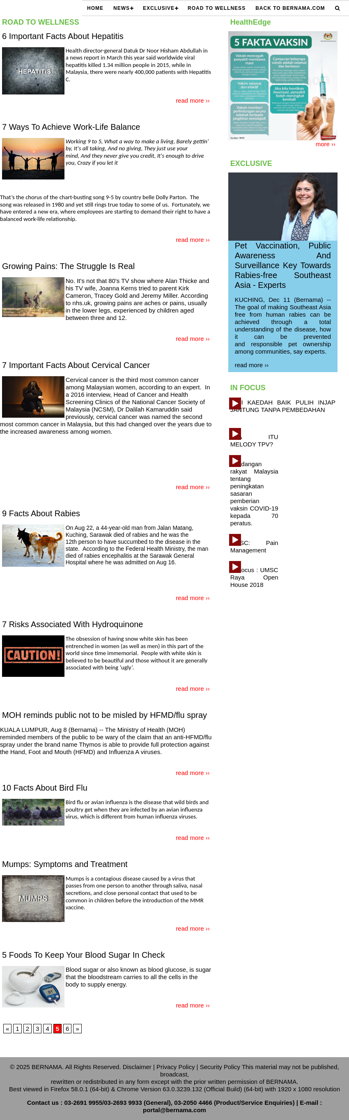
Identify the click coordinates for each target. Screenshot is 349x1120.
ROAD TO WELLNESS (217, 8)
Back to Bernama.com (290, 8)
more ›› (325, 143)
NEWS (121, 8)
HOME (95, 8)
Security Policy (220, 1066)
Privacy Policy (175, 1066)
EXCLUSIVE (158, 8)
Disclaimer (137, 1066)
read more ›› (193, 100)
